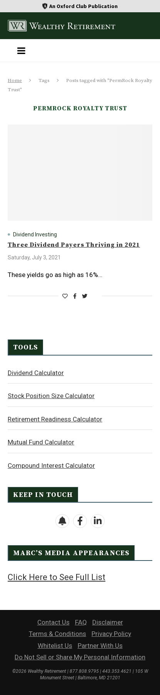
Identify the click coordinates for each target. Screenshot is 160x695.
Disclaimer (107, 622)
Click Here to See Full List (56, 577)
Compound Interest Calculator (51, 465)
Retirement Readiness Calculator (55, 419)
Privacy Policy (111, 634)
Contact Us (53, 622)
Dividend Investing (35, 234)
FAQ (81, 622)
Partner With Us (100, 645)
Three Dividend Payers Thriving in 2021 (74, 245)
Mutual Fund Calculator (41, 442)
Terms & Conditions (57, 634)
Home (15, 80)
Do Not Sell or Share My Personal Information (80, 657)
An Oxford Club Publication (83, 6)
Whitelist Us (55, 645)
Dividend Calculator (36, 373)
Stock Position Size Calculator (51, 396)
